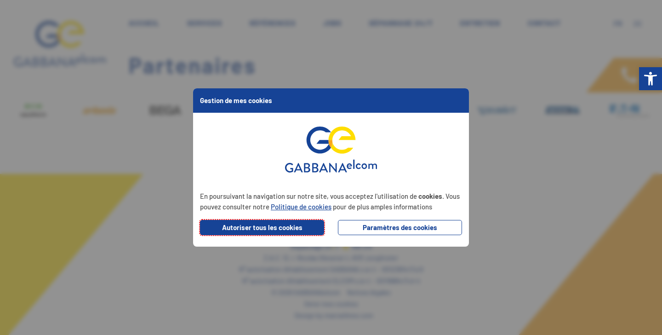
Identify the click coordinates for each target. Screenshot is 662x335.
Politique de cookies (301, 206)
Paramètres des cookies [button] (400, 227)
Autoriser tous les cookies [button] (262, 227)
